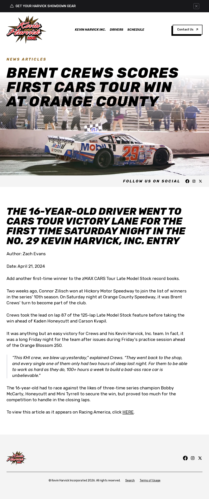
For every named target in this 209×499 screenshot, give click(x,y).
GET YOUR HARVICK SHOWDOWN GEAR (46, 6)
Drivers (116, 29)
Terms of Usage (150, 480)
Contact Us (187, 29)
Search (130, 480)
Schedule (135, 29)
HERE (128, 412)
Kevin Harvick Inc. (90, 29)
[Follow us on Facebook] (187, 181)
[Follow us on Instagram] (194, 181)
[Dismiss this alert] (196, 6)
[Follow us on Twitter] (200, 181)
